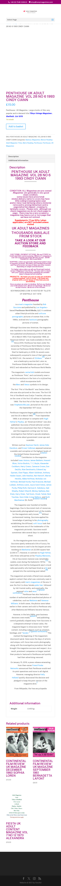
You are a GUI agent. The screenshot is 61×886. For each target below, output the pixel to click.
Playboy (20, 422)
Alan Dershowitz (29, 469)
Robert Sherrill (25, 491)
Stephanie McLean (22, 405)
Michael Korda (25, 482)
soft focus (37, 523)
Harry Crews (26, 466)
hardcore (33, 320)
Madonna (33, 600)
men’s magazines (32, 582)
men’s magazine (26, 304)
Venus (26, 385)
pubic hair (39, 585)
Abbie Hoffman (28, 479)
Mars (18, 385)
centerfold (29, 372)
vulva (26, 591)
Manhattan (26, 550)
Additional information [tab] (18, 160)
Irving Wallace (35, 497)
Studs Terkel (40, 494)
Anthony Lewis (23, 485)
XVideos (38, 358)
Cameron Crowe (38, 466)
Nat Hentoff (39, 476)
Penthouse (38, 143)
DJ (46, 568)
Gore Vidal (24, 497)
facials (25, 633)
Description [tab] (13, 156)
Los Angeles (41, 307)
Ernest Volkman (28, 448)
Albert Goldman (35, 473)
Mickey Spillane (38, 491)
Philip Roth (22, 488)
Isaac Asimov (24, 460)
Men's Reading (28, 143)
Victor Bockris (23, 463)
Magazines (36, 140)
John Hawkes (27, 476)
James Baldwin (36, 460)
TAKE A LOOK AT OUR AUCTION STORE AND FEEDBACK (30, 243)
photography (42, 520)
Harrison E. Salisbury (36, 488)
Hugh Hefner (45, 553)
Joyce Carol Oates (37, 485)
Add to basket (16, 126)
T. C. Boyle (34, 463)
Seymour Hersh (32, 445)
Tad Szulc (30, 494)
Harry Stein (20, 494)
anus (34, 591)
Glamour (28, 140)
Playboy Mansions (42, 556)
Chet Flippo (23, 473)
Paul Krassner (37, 482)
